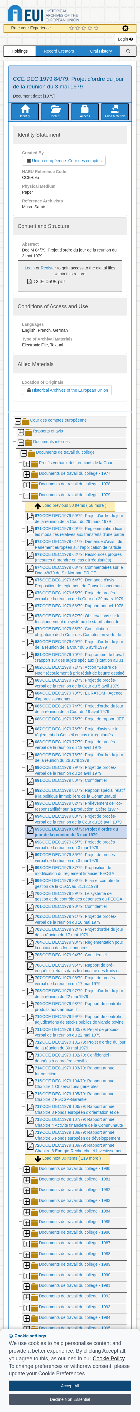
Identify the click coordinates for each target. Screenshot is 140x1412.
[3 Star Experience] (84, 28)
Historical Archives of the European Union (67, 390)
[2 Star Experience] (78, 28)
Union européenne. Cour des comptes (64, 161)
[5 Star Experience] (97, 28)
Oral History (101, 51)
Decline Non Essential (70, 1399)
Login (125, 39)
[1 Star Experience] (72, 28)
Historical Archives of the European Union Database (60, 14)
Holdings (20, 51)
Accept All (70, 1386)
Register (48, 268)
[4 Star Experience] (91, 28)
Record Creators (59, 51)
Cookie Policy (108, 1358)
